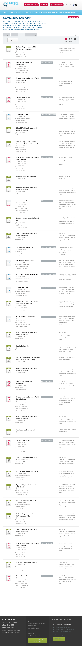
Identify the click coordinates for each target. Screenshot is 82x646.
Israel (11, 12)
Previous (5, 40)
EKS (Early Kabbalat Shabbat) (25, 261)
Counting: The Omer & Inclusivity (26, 562)
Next (20, 40)
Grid (70, 40)
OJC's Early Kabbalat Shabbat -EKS (27, 274)
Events (27, 12)
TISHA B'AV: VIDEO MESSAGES (9, 634)
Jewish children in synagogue (48, 114)
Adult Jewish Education (46, 62)
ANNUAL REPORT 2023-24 (8, 625)
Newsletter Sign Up (31, 4)
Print (77, 35)
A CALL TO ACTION (6, 621)
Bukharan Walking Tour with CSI (26, 500)
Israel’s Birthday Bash (23, 346)
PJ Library (44, 12)
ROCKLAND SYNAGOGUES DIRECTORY (11, 630)
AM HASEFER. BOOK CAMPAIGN (9, 622)
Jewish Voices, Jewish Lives (55, 12)
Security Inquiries (57, 4)
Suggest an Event (73, 17)
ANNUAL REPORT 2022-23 (8, 624)
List (66, 40)
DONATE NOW (5, 629)
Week (14, 35)
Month (21, 35)
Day (7, 35)
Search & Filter (31, 35)
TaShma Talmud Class (23, 97)
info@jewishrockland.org (34, 635)
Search (68, 4)
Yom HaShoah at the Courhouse (26, 176)
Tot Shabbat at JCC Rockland (25, 247)
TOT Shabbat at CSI (22, 114)
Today (26, 40)
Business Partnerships (69, 12)
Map (75, 40)
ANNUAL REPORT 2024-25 (8, 627)
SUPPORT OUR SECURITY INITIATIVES (11, 632)
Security (19, 12)
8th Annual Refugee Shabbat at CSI (27, 471)
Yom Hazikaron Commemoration (26, 430)
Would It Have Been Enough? (62, 624)
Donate (44, 4)
